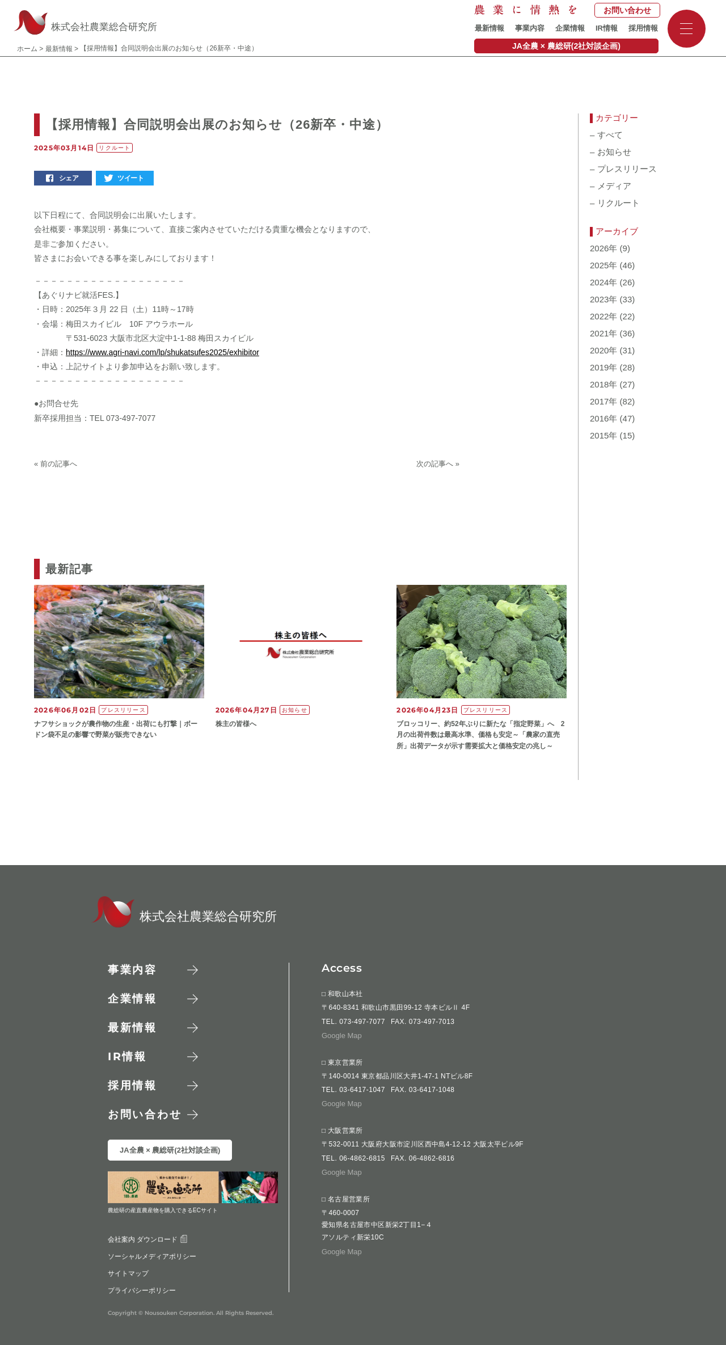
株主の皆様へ (236, 724)
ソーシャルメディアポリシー (152, 1256)
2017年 (603, 401)
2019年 (603, 367)
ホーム (27, 49)
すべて (606, 135)
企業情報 (570, 28)
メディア (610, 186)
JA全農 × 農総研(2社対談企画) (566, 45)
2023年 (603, 299)
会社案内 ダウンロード (148, 1239)
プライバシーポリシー (142, 1290)
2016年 (603, 418)
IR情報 (607, 28)
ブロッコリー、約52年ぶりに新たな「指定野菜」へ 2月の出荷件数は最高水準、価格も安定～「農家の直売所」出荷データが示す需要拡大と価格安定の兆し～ (480, 734)
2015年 (603, 435)
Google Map (342, 1035)
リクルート (615, 203)
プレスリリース (623, 169)
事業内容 (529, 28)
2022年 (603, 316)
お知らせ (610, 152)
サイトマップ (128, 1273)
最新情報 (489, 28)
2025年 (603, 265)
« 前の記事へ (55, 463)
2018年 (603, 384)
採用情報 (643, 28)
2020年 (603, 350)
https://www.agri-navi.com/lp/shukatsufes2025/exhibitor (162, 352)
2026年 (603, 248)
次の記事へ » (437, 463)
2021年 (603, 333)
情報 (127, 1056)
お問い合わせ (627, 10)
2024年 (603, 282)
